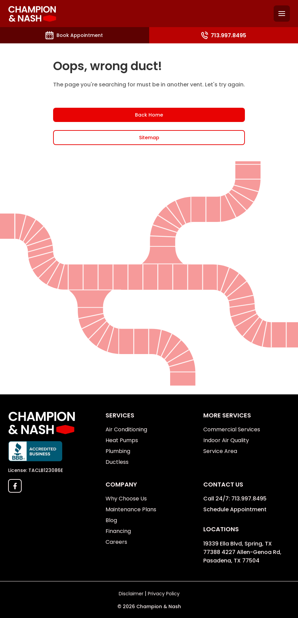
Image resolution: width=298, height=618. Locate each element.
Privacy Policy (164, 593)
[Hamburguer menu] (282, 13)
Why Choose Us (126, 498)
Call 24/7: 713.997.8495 (235, 498)
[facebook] (15, 486)
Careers (116, 542)
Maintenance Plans (131, 509)
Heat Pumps (122, 440)
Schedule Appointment (235, 509)
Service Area (220, 451)
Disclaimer (131, 593)
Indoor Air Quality (226, 440)
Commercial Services (231, 429)
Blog (111, 520)
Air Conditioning (126, 429)
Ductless (117, 462)
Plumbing (118, 451)
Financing (118, 531)
